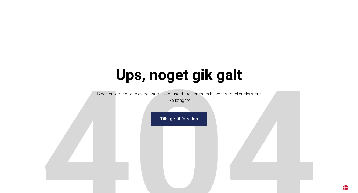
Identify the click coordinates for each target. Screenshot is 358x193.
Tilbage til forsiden (179, 118)
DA (345, 188)
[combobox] (345, 187)
